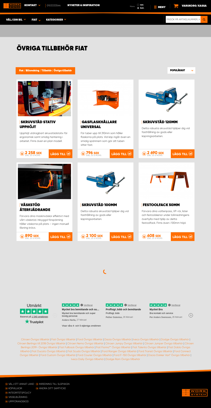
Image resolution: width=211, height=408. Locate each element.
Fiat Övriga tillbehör (63, 339)
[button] (181, 70)
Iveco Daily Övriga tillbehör (87, 359)
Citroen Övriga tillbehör (35, 339)
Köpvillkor (15, 388)
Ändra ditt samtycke (52, 388)
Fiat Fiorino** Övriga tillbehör (113, 347)
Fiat (21, 70)
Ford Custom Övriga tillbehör (58, 355)
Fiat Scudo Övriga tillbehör (84, 351)
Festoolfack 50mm (161, 205)
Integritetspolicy (20, 392)
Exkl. (142, 8)
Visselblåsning (18, 397)
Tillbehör (47, 70)
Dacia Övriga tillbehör (117, 339)
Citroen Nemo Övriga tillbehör (85, 343)
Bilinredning (33, 70)
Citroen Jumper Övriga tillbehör (164, 343)
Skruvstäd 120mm (160, 122)
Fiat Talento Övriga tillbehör (149, 347)
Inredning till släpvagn (54, 384)
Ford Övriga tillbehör (89, 339)
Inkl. (142, 5)
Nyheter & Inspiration (83, 5)
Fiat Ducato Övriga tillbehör (49, 351)
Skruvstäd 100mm (99, 205)
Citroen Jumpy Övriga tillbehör (124, 343)
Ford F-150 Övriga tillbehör (130, 355)
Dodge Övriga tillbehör (175, 339)
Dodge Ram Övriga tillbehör (123, 359)
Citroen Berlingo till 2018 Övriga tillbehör (41, 343)
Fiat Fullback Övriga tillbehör (76, 347)
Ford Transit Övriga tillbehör (155, 351)
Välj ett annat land (21, 384)
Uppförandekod (19, 401)
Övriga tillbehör (63, 70)
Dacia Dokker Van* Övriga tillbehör (169, 355)
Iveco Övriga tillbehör (146, 339)
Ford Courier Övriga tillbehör (95, 355)
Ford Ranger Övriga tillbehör (119, 351)
